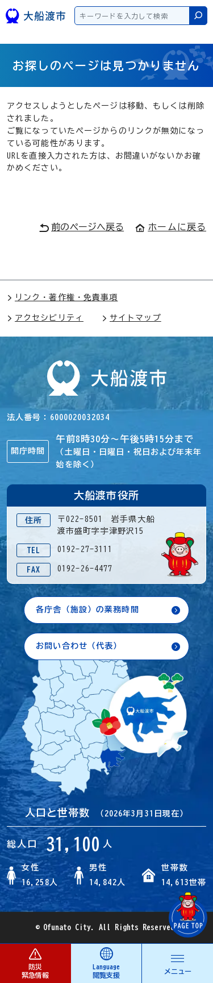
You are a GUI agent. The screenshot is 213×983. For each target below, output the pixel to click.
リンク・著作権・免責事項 (62, 297)
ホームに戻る (170, 226)
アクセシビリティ (45, 318)
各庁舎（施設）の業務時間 (87, 609)
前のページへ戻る (81, 227)
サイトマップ (131, 318)
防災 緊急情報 (35, 962)
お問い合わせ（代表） (79, 646)
